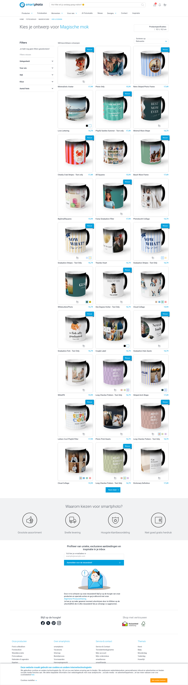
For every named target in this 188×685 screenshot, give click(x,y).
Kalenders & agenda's (20, 658)
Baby (140, 648)
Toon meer (112, 489)
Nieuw (100, 13)
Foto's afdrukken (18, 645)
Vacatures (58, 648)
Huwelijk (141, 658)
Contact (124, 13)
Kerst (140, 645)
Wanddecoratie (18, 651)
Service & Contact (103, 645)
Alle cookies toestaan (159, 680)
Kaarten (15, 661)
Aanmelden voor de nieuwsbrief (79, 561)
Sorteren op (140, 39)
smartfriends (101, 661)
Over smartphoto (62, 639)
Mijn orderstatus (102, 655)
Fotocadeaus (17, 655)
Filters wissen (25, 55)
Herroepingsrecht (61, 661)
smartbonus (100, 658)
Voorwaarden (59, 658)
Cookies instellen (29, 680)
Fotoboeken (42, 13)
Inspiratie (136, 13)
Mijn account (101, 651)
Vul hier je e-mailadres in (76, 552)
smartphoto (58, 645)
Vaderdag (141, 655)
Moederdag (142, 651)
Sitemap (57, 651)
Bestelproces (59, 655)
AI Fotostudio (87, 13)
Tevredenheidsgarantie (105, 648)
